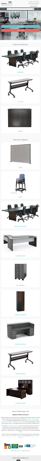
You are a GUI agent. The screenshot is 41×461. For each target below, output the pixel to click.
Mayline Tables (18, 421)
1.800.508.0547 (34, 2)
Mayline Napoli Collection (7, 421)
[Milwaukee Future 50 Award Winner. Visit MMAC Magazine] (21, 446)
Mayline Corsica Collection (30, 420)
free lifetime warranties (13, 425)
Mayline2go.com (19, 450)
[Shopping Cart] (37, 9)
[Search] (33, 9)
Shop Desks (20, 26)
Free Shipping (33, 6)
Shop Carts (20, 30)
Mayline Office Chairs (18, 435)
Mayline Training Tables (7, 435)
